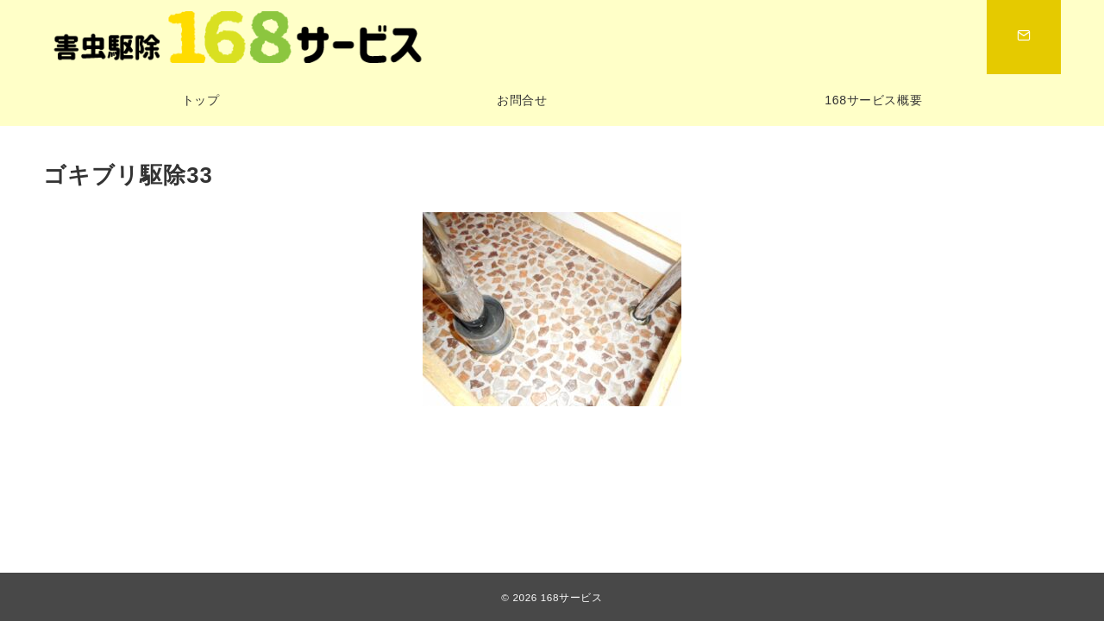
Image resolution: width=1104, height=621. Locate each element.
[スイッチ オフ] (1024, 37)
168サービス (572, 597)
